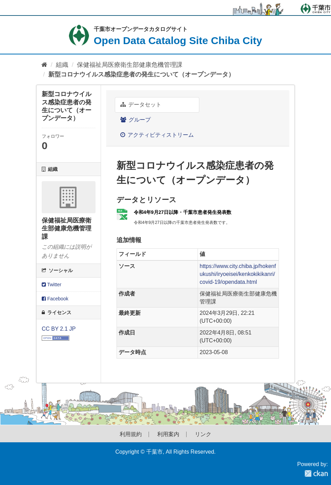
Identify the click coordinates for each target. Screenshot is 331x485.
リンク (203, 434)
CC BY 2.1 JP (59, 329)
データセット (140, 104)
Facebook (55, 298)
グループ (135, 120)
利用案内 (168, 434)
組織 (62, 64)
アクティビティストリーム (157, 135)
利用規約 (131, 434)
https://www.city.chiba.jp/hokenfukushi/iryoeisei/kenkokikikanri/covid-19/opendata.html (238, 274)
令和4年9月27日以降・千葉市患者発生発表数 (182, 212)
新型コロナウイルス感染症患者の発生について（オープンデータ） (141, 74)
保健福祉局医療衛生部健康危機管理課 (129, 64)
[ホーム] (44, 65)
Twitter (51, 284)
